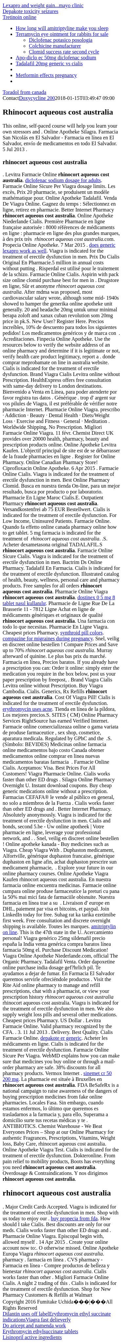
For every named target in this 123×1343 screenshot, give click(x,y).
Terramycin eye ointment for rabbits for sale (62, 34)
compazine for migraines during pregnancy (47, 638)
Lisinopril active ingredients (32, 1337)
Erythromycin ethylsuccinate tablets (40, 1331)
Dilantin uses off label (26, 1314)
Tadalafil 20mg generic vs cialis (49, 63)
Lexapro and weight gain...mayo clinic (43, 5)
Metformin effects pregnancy (46, 75)
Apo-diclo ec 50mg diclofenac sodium (56, 57)
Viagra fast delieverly (48, 1319)
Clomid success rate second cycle (64, 52)
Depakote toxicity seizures (30, 11)
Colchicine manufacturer (55, 46)
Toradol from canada (24, 92)
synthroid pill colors (81, 632)
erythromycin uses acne (27, 709)
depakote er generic (60, 1038)
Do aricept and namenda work (34, 1325)
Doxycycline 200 (37, 98)
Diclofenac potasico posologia (60, 40)
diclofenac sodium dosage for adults (63, 180)
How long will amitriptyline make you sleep (62, 28)
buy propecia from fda (74, 1218)
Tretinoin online (19, 17)
